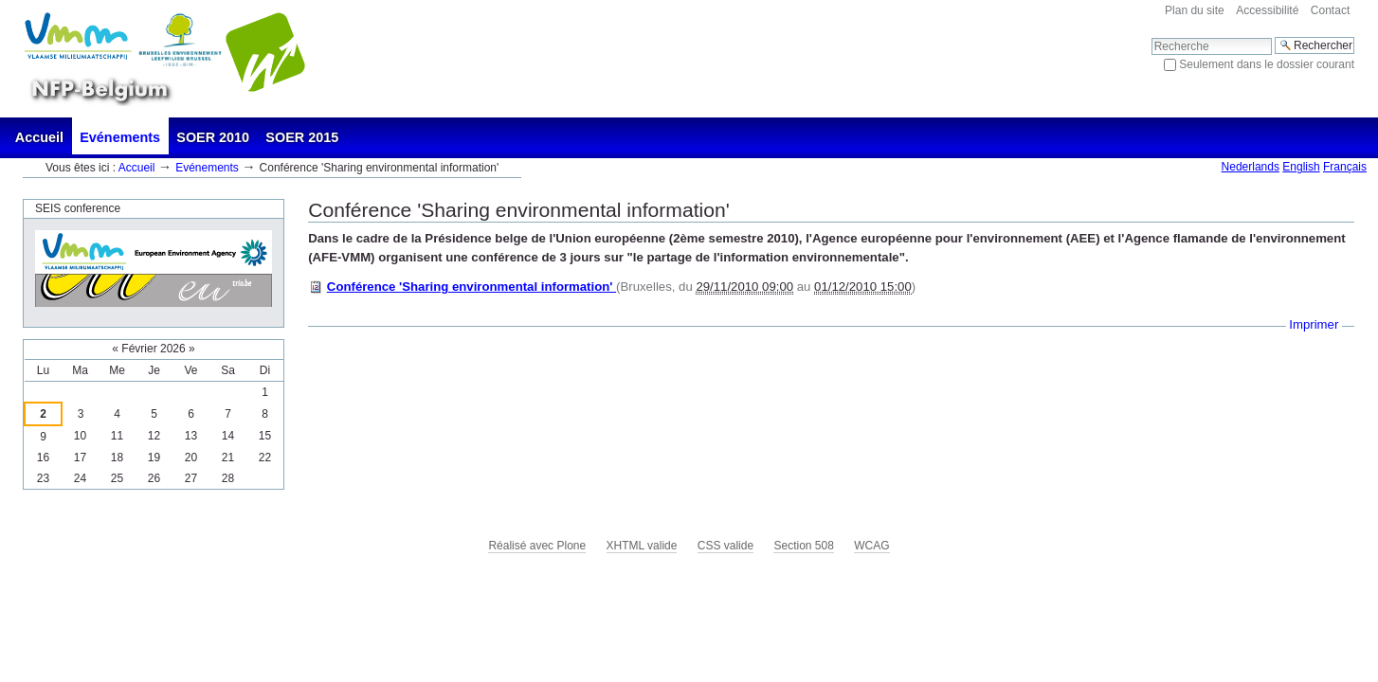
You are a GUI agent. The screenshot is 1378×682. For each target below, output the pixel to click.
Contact (1330, 10)
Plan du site (1194, 10)
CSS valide (725, 545)
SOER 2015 (301, 137)
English (1300, 166)
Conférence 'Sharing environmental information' (471, 286)
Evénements (120, 137)
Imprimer (1313, 324)
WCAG (871, 545)
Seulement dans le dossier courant (1266, 64)
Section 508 (803, 545)
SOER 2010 (212, 137)
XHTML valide (642, 545)
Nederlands (1250, 166)
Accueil (39, 137)
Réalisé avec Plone (537, 545)
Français (1345, 166)
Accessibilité (1267, 10)
